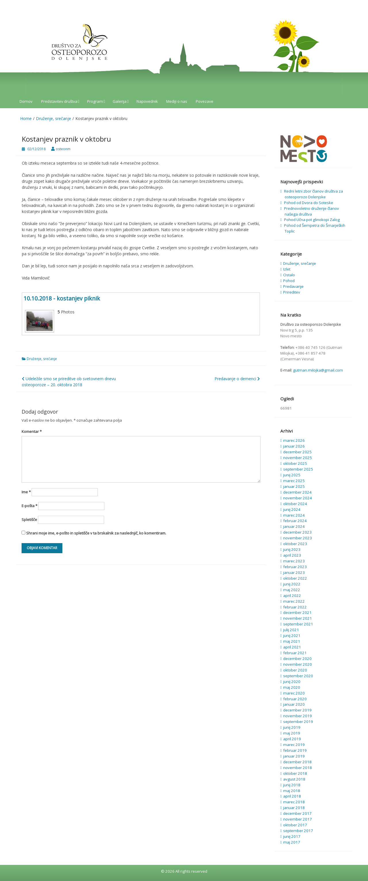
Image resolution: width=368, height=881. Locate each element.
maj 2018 (291, 790)
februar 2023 (295, 566)
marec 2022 (294, 601)
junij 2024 (291, 509)
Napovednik (147, 101)
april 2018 (292, 796)
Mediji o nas (176, 101)
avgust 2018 (294, 779)
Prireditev (291, 292)
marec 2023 (294, 561)
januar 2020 (294, 704)
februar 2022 (295, 607)
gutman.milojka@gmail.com (318, 370)
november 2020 (297, 664)
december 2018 (297, 761)
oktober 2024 (295, 503)
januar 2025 (294, 486)
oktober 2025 (295, 463)
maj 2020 (291, 687)
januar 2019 (294, 756)
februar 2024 (295, 520)
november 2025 (297, 457)
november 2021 (297, 618)
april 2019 (292, 738)
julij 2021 (291, 629)
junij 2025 (291, 474)
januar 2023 (294, 572)
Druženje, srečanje (42, 358)
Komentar (32, 431)
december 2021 (297, 612)
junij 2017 (291, 836)
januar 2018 (294, 807)
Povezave (204, 101)
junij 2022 (291, 584)
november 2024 (297, 498)
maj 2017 (291, 842)
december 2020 (297, 658)
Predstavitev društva (59, 101)
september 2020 (298, 675)
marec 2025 (294, 480)
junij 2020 (291, 681)
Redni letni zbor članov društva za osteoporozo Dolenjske (313, 194)
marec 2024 (294, 515)
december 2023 (297, 532)
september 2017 (298, 830)
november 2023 (297, 538)
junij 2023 (291, 549)
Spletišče (29, 519)
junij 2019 (291, 727)
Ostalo (289, 274)
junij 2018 (291, 784)
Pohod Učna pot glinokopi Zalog (312, 219)
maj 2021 (291, 641)
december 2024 (297, 492)
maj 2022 (291, 589)
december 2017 (297, 813)
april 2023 (292, 555)
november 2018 (297, 767)
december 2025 (297, 451)
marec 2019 (294, 744)
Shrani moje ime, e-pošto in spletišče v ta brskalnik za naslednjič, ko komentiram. (96, 533)
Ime (26, 491)
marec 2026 (294, 440)
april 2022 (292, 595)
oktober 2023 (295, 543)
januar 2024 (294, 526)
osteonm (63, 148)
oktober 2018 (295, 773)
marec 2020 (294, 693)
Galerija (119, 101)
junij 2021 (291, 635)
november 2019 (297, 715)
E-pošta (29, 505)
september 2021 (298, 624)
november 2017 (297, 819)
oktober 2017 (295, 824)
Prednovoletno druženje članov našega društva (311, 211)
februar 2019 (295, 750)
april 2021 (292, 647)
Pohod (289, 280)
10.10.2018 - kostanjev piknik (62, 298)
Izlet (286, 269)
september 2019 (298, 721)
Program (95, 101)
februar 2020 (295, 698)
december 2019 (297, 710)
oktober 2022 (295, 578)
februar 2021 (295, 652)
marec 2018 (294, 801)
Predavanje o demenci (237, 378)
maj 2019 (291, 733)
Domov (26, 101)
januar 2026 (294, 446)
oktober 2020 (295, 670)
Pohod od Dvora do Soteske (308, 202)
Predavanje (293, 286)
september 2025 (298, 469)
